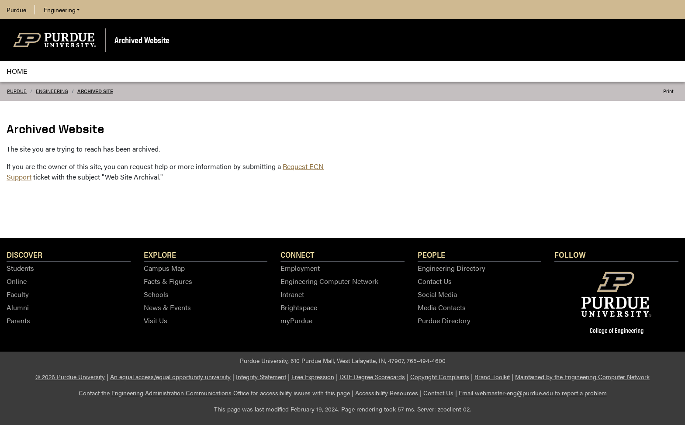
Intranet (292, 294)
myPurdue (296, 320)
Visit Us (155, 320)
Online (17, 281)
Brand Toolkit (492, 376)
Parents (18, 320)
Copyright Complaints (439, 376)
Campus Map (164, 268)
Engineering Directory (451, 268)
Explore (160, 254)
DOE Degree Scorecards (372, 376)
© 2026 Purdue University (70, 376)
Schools (156, 294)
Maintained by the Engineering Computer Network (582, 376)
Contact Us (435, 281)
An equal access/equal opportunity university (170, 376)
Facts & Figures (168, 281)
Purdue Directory (444, 320)
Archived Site (95, 91)
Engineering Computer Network (329, 281)
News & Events (167, 307)
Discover (24, 254)
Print (668, 91)
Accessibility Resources (386, 392)
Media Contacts (442, 307)
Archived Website (142, 39)
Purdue (16, 9)
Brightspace (298, 307)
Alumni (18, 307)
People (431, 254)
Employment (300, 268)
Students (20, 268)
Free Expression (312, 376)
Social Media (437, 294)
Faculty (18, 294)
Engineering (62, 9)
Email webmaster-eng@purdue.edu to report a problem (533, 392)
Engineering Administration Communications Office (180, 392)
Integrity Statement (261, 376)
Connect (297, 254)
